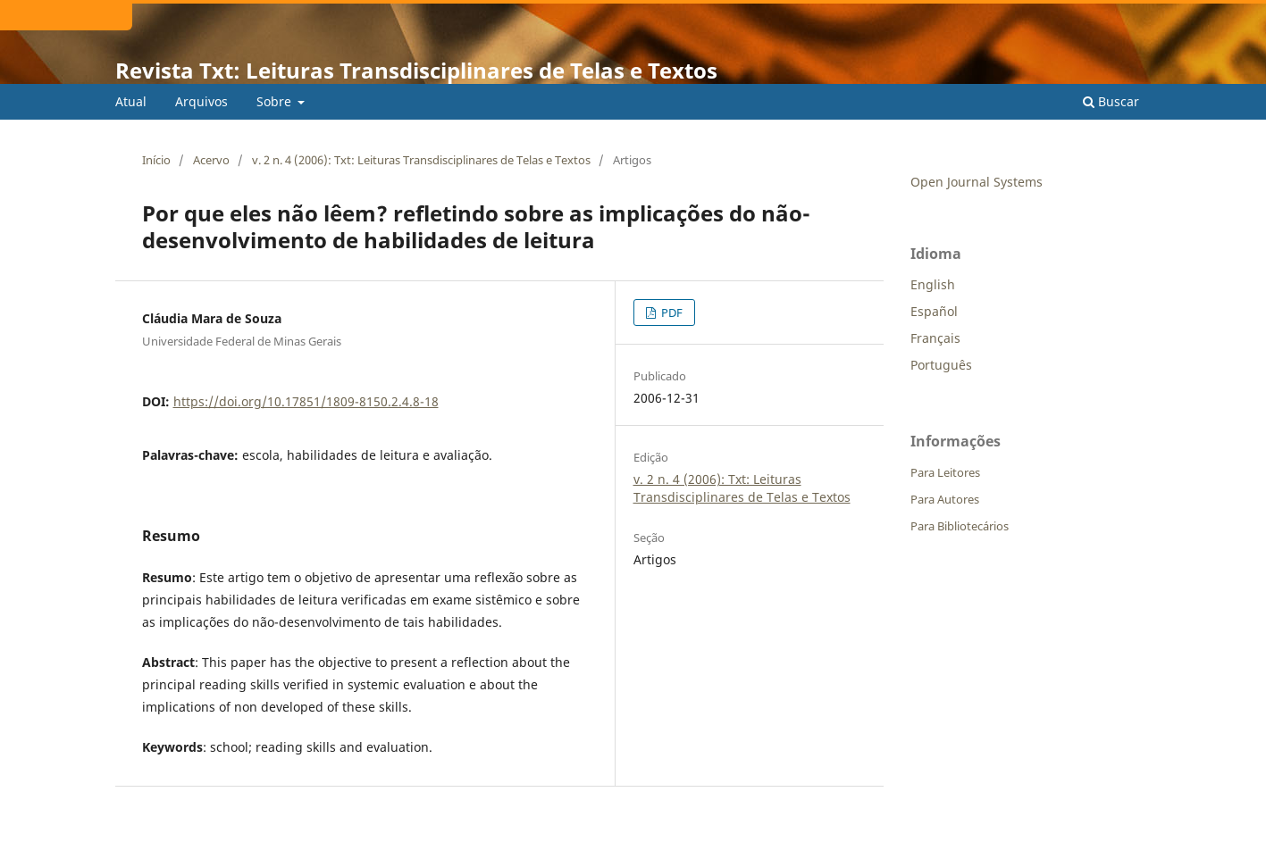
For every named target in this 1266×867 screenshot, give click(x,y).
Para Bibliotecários (959, 526)
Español (934, 311)
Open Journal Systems (976, 181)
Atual (131, 101)
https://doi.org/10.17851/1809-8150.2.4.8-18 (306, 401)
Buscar (1111, 101)
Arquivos (201, 101)
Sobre (275, 101)
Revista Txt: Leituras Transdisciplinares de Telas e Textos (416, 70)
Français (935, 337)
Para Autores (944, 499)
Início (156, 160)
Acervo (211, 160)
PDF (670, 312)
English (932, 284)
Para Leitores (945, 472)
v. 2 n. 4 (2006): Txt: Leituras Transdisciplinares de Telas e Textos (421, 160)
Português (941, 364)
